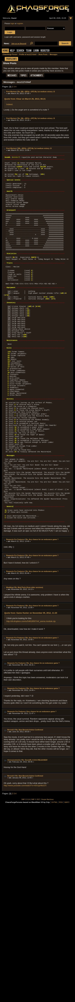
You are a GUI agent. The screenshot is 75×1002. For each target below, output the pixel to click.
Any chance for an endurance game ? (41, 773)
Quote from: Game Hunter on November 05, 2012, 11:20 (30, 674)
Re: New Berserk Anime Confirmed (29, 791)
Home (5, 51)
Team (28, 51)
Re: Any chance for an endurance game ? (42, 601)
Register (45, 51)
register (20, 23)
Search (20, 51)
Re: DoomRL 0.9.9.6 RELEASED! (35, 821)
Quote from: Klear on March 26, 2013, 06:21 (24, 99)
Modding (9, 649)
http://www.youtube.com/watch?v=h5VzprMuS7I (25, 847)
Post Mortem (11, 91)
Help (12, 51)
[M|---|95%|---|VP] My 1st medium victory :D (35, 148)
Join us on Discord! (18, 44)
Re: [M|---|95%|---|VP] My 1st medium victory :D (36, 91)
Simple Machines (47, 861)
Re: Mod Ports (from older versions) (29, 649)
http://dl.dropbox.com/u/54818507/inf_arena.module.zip (31, 682)
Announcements (13, 821)
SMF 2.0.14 (25, 861)
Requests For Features (15, 601)
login (12, 23)
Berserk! (10, 791)
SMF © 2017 (35, 861)
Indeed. (9, 104)
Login (36, 51)
